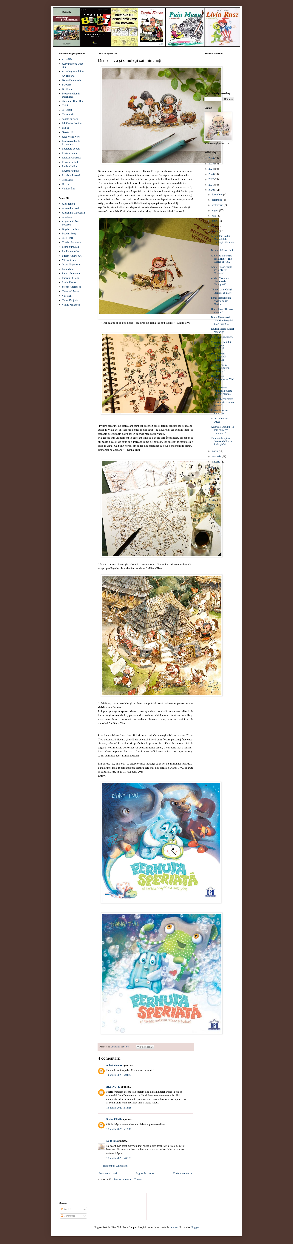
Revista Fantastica (71, 157)
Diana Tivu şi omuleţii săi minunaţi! (218, 356)
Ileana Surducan (70, 246)
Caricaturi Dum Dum (73, 101)
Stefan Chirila (114, 1119)
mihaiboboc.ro (114, 1065)
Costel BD (67, 238)
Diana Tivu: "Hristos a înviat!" (222, 311)
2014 (212, 494)
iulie (214, 215)
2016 (212, 484)
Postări (66, 1209)
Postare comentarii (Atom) (127, 1179)
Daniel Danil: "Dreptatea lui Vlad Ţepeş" (222, 379)
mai (214, 226)
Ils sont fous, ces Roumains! (219, 412)
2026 (212, 158)
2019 (212, 468)
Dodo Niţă (112, 1140)
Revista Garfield (70, 162)
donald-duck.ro (70, 119)
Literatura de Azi (71, 148)
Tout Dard (67, 179)
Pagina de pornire (145, 1173)
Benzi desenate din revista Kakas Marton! (221, 301)
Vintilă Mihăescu (71, 304)
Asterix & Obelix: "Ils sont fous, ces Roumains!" (222, 430)
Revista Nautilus (70, 170)
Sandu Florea (69, 282)
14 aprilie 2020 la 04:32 (118, 1075)
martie (215, 451)
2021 (212, 184)
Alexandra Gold (70, 208)
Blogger (195, 1227)
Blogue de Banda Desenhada (71, 95)
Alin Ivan (67, 217)
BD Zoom (67, 89)
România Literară (71, 175)
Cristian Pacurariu (71, 242)
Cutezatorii (68, 114)
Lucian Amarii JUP (72, 255)
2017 (212, 478)
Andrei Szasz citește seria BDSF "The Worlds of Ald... (221, 258)
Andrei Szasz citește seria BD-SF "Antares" (221, 270)
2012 (212, 505)
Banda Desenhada (71, 80)
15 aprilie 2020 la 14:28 (118, 1107)
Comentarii (68, 1216)
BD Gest (66, 84)
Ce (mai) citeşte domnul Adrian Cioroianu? (220, 368)
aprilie (215, 231)
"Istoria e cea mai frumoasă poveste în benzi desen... (221, 390)
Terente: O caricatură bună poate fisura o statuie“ (222, 402)
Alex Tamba (68, 203)
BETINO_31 (113, 1086)
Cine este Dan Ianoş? (222, 337)
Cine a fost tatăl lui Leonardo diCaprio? (221, 345)
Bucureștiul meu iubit (222, 250)
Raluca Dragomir (71, 273)
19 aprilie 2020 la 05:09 (118, 1158)
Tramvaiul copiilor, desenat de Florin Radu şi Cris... (221, 441)
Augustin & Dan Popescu (70, 223)
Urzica (65, 184)
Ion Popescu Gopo (71, 251)
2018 (212, 473)
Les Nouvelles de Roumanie (71, 143)
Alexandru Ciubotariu (73, 212)
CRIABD (67, 110)
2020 (212, 190)
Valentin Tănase (70, 291)
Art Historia (68, 75)
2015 (212, 489)
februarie (217, 456)
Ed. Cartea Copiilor (72, 123)
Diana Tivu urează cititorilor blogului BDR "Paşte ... (222, 320)
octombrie (217, 199)
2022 (212, 179)
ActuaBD (67, 59)
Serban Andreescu (71, 286)
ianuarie (216, 461)
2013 (212, 500)
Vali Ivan (67, 295)
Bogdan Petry (69, 233)
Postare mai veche (182, 1173)
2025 (212, 163)
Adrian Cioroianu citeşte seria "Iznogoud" (220, 281)
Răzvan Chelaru (70, 278)
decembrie (217, 194)
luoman (174, 1227)
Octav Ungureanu (71, 264)
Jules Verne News (71, 136)
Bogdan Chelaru (70, 229)
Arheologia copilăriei (73, 71)
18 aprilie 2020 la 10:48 (118, 1129)
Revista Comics (70, 153)
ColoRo (66, 105)
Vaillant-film (68, 188)
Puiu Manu (68, 269)
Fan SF (66, 127)
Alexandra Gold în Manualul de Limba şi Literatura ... (222, 241)
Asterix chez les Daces (219, 420)
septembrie (218, 205)
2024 (212, 168)
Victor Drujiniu (70, 300)
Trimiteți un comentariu (115, 1165)
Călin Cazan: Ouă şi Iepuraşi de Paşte (221, 291)
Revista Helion (70, 166)
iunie (215, 220)
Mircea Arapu (69, 260)
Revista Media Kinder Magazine (222, 330)
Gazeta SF (67, 132)
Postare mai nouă (108, 1173)
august (215, 210)
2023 (212, 174)
